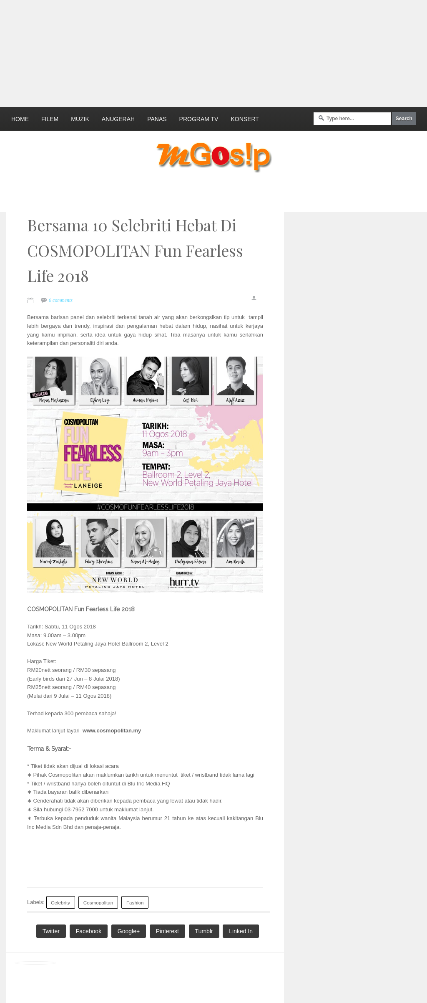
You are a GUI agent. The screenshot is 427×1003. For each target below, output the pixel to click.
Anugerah (118, 119)
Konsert (245, 119)
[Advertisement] (202, 52)
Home (20, 119)
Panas (156, 119)
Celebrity (60, 902)
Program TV (199, 119)
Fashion (135, 902)
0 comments (61, 300)
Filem (49, 119)
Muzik (80, 119)
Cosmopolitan (98, 902)
